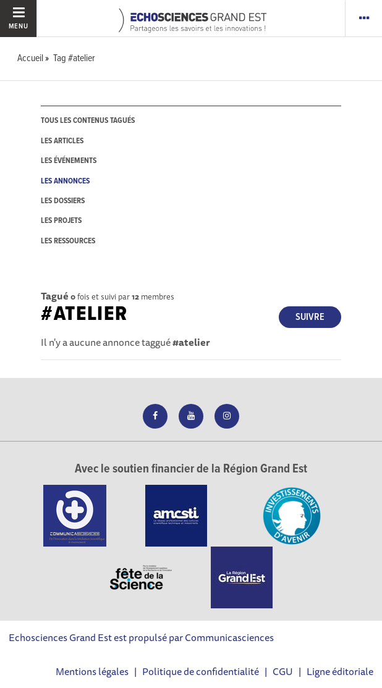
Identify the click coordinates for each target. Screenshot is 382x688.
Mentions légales (92, 671)
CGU (283, 671)
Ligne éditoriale (340, 671)
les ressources (68, 241)
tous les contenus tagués (88, 120)
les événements (68, 161)
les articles (62, 141)
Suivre (310, 317)
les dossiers (63, 201)
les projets (61, 221)
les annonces (65, 181)
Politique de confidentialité (200, 671)
